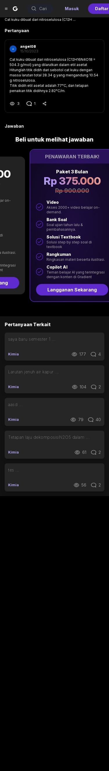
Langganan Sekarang (54, 290)
